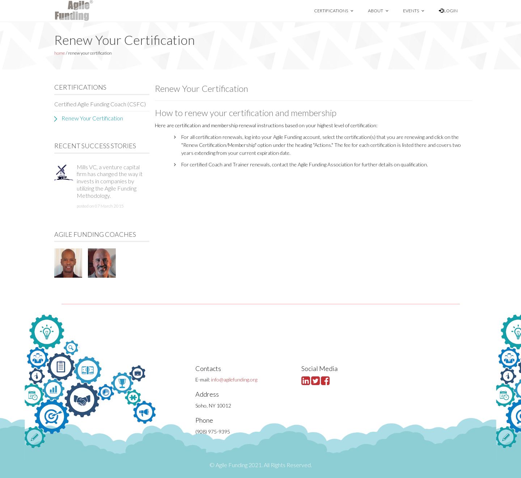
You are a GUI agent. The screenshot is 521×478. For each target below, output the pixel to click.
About (378, 10)
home (59, 53)
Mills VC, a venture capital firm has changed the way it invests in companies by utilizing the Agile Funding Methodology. (110, 181)
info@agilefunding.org (234, 379)
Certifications (333, 10)
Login (448, 10)
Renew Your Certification (92, 118)
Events (413, 10)
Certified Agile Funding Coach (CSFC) (100, 104)
